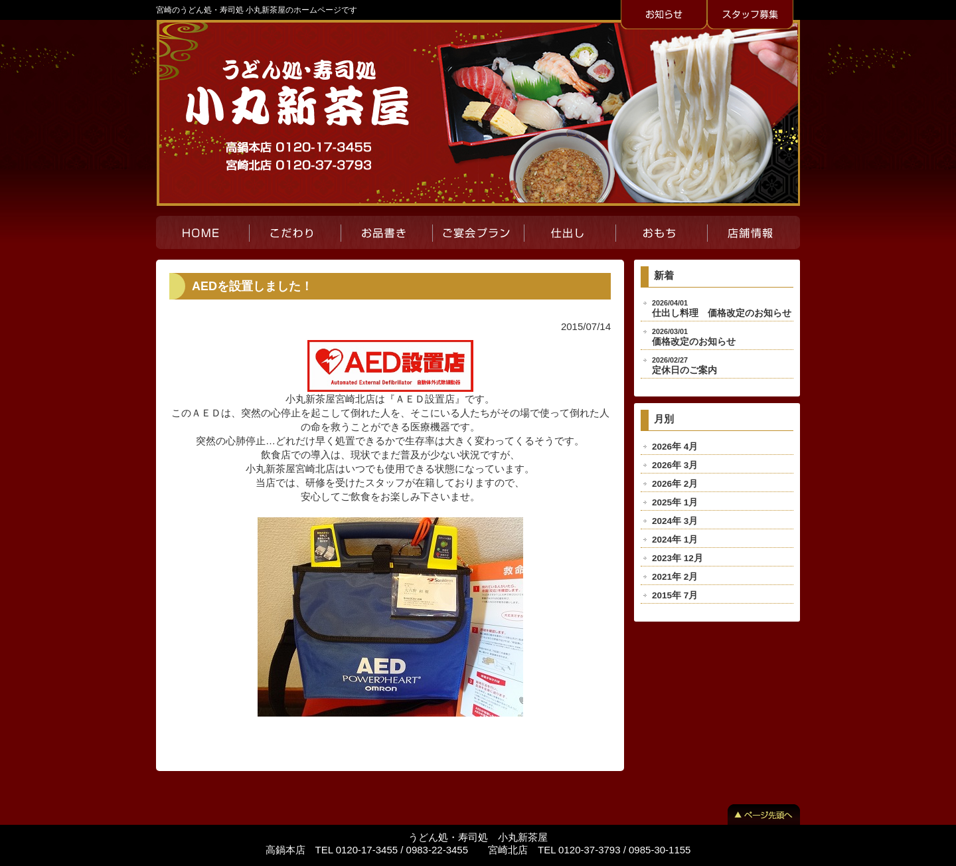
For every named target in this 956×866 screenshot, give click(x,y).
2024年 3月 (675, 521)
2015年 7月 (675, 595)
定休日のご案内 (684, 365)
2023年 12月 (677, 558)
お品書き (386, 232)
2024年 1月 (675, 540)
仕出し (569, 232)
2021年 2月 (675, 577)
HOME (202, 232)
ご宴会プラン (478, 232)
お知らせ (664, 15)
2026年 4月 (675, 447)
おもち (661, 232)
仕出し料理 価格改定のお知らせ (721, 308)
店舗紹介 (753, 232)
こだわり (295, 232)
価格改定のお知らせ (694, 337)
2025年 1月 (675, 502)
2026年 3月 (675, 465)
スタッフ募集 (750, 15)
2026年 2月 (675, 484)
